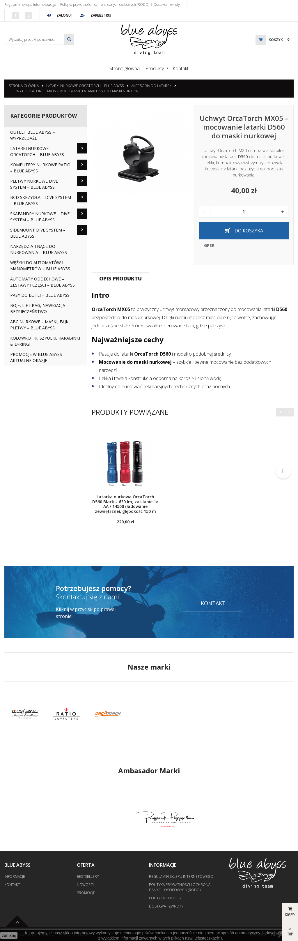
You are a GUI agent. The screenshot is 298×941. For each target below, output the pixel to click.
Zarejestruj (95, 15)
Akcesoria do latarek (151, 85)
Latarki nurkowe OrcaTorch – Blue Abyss (85, 85)
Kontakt (181, 68)
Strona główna (124, 68)
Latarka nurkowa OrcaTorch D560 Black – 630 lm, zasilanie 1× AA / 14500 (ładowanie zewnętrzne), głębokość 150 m (125, 504)
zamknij (9, 935)
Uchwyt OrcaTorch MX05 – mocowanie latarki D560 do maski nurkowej (75, 90)
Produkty (155, 68)
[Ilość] (243, 211)
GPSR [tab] (209, 245)
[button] (280, 411)
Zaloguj (59, 15)
